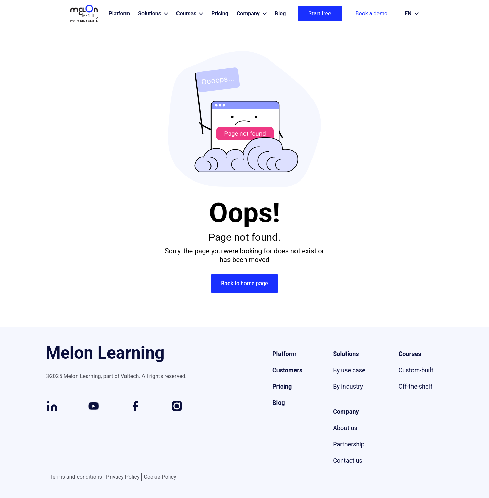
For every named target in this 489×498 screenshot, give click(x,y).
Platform (284, 353)
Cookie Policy (160, 477)
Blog (278, 402)
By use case (349, 370)
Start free (319, 13)
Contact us (347, 460)
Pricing (282, 386)
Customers (287, 370)
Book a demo (372, 13)
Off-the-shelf (416, 386)
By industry (348, 386)
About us (345, 427)
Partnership (349, 444)
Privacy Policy (123, 477)
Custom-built (416, 370)
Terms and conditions (76, 477)
